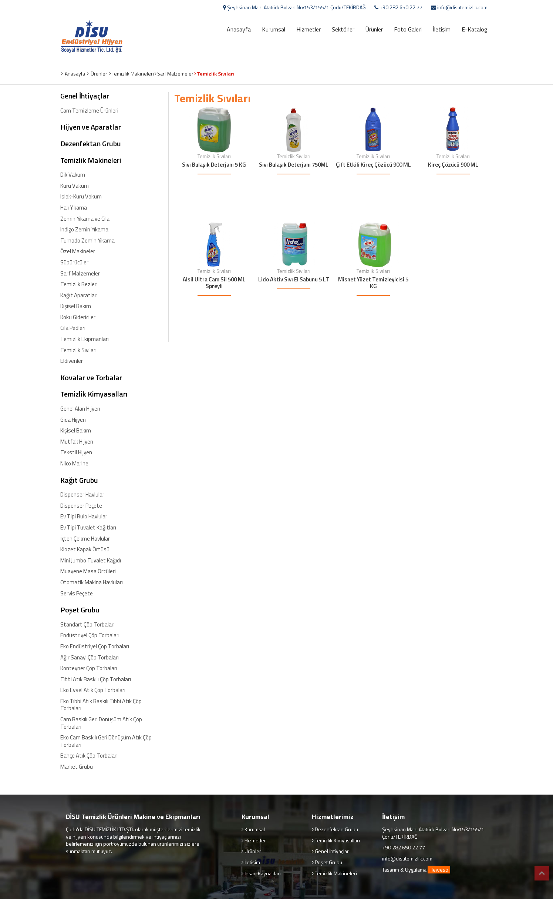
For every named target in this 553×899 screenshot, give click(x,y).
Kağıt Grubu (79, 480)
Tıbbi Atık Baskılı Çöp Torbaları (95, 679)
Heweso (438, 869)
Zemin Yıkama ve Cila (84, 219)
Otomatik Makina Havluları (91, 582)
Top (542, 873)
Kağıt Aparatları (79, 295)
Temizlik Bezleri (79, 284)
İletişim (442, 29)
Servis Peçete (76, 593)
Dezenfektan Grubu (90, 143)
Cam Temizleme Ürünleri (89, 110)
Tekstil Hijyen (76, 452)
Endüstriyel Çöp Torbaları (89, 635)
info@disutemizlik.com (462, 7)
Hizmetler (308, 29)
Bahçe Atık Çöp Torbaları (89, 755)
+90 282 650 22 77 (400, 7)
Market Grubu (76, 767)
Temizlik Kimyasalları (94, 394)
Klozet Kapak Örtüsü (84, 549)
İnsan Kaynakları (262, 873)
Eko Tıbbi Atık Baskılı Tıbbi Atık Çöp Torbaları (101, 705)
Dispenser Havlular (82, 494)
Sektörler (343, 29)
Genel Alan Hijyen (80, 408)
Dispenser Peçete (81, 505)
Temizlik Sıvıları (78, 350)
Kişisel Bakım (75, 306)
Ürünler (374, 29)
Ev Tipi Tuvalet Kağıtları (88, 527)
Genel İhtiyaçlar (84, 96)
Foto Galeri (408, 29)
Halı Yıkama (73, 207)
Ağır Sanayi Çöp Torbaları (89, 657)
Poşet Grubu (80, 610)
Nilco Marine (74, 463)
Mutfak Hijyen (76, 441)
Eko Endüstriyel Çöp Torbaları (94, 646)
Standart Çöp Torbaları (87, 624)
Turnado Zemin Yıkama (87, 240)
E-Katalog (475, 29)
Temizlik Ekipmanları (84, 339)
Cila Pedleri (72, 328)
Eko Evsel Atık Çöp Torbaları (92, 690)
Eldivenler (71, 361)
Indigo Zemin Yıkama (84, 229)
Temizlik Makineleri (90, 160)
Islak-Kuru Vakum (81, 196)
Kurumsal (273, 29)
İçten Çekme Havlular (85, 538)
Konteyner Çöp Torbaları (88, 668)
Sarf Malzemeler (80, 273)
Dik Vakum (72, 174)
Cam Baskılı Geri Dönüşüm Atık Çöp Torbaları (101, 723)
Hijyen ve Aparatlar (90, 127)
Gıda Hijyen (73, 420)
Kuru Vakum (74, 186)
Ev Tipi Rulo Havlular (83, 516)
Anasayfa (239, 29)
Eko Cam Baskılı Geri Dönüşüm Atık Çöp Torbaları (106, 741)
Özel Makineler (77, 251)
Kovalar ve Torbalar (91, 377)
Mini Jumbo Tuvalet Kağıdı (90, 560)
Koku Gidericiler (77, 317)
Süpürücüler (74, 262)
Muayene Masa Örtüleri (88, 571)
